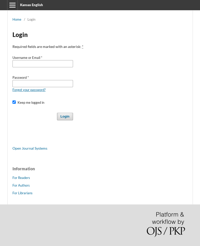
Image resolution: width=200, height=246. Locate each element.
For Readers (21, 178)
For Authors (21, 185)
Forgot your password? (29, 90)
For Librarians (22, 193)
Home (16, 19)
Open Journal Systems (29, 148)
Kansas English (31, 5)
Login (65, 116)
